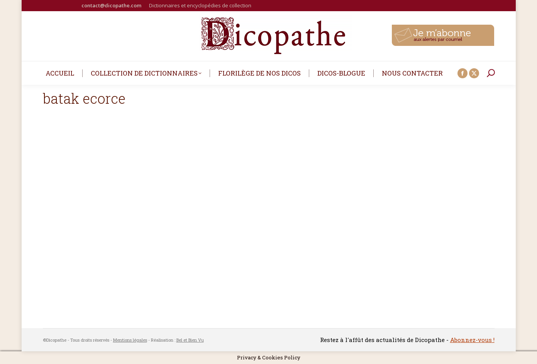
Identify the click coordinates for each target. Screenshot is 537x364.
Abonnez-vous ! (472, 340)
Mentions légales (130, 340)
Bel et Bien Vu (190, 340)
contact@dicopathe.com (111, 5)
